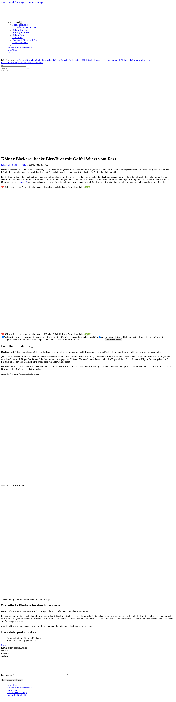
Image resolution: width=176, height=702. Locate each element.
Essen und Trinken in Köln (24, 40)
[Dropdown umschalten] (20, 22)
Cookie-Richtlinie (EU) (17, 698)
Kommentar (7, 678)
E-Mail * (5, 653)
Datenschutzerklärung (17, 696)
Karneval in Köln (20, 42)
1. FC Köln (17, 37)
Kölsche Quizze (19, 35)
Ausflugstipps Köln (21, 32)
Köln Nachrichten (20, 25)
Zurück (4, 645)
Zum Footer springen (35, 2)
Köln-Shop (6, 62)
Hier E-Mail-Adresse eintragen (65, 339)
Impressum (12, 693)
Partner (10, 52)
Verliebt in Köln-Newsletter (19, 47)
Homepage (23, 182)
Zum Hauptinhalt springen (13, 2)
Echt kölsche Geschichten (24, 27)
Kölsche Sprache (20, 30)
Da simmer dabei (113, 340)
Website (4, 656)
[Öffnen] (2, 65)
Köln (24, 165)
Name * (4, 650)
